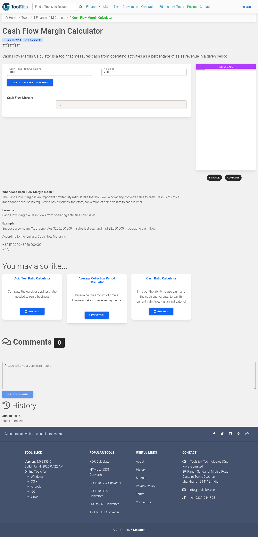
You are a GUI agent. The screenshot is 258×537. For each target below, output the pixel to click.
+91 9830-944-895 (198, 498)
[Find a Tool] (54, 7)
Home (11, 18)
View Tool (32, 311)
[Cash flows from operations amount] (49, 72)
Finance (40, 18)
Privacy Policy (145, 486)
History (141, 469)
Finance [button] (92, 7)
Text (117, 7)
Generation (148, 7)
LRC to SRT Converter (104, 504)
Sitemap (141, 478)
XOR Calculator (100, 461)
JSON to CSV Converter (105, 483)
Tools (25, 18)
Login (246, 7)
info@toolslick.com (199, 490)
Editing (164, 7)
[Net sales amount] (143, 72)
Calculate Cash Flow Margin (30, 82)
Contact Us (143, 502)
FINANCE (214, 177)
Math (107, 7)
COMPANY (233, 177)
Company (59, 18)
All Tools (178, 7)
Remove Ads (226, 67)
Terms (140, 494)
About (140, 461)
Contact (205, 7)
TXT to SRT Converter (104, 512)
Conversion (130, 7)
